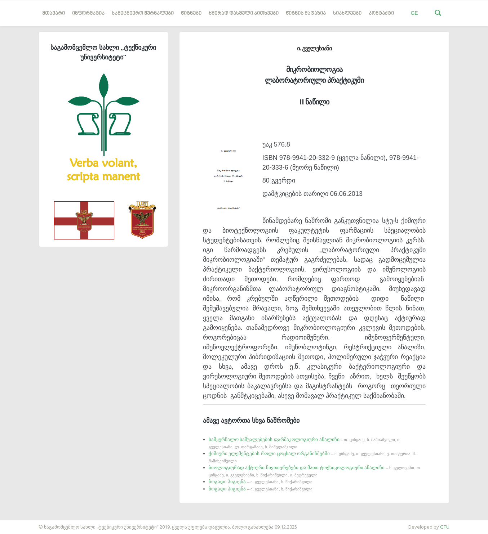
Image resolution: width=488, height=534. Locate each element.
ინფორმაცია (88, 13)
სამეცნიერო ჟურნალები (143, 13)
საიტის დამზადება (21, 523)
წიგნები (191, 13)
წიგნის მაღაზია (306, 13)
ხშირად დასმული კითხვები (244, 13)
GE (414, 13)
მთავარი (53, 13)
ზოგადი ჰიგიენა (260, 481)
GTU (444, 527)
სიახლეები (347, 13)
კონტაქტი (381, 13)
